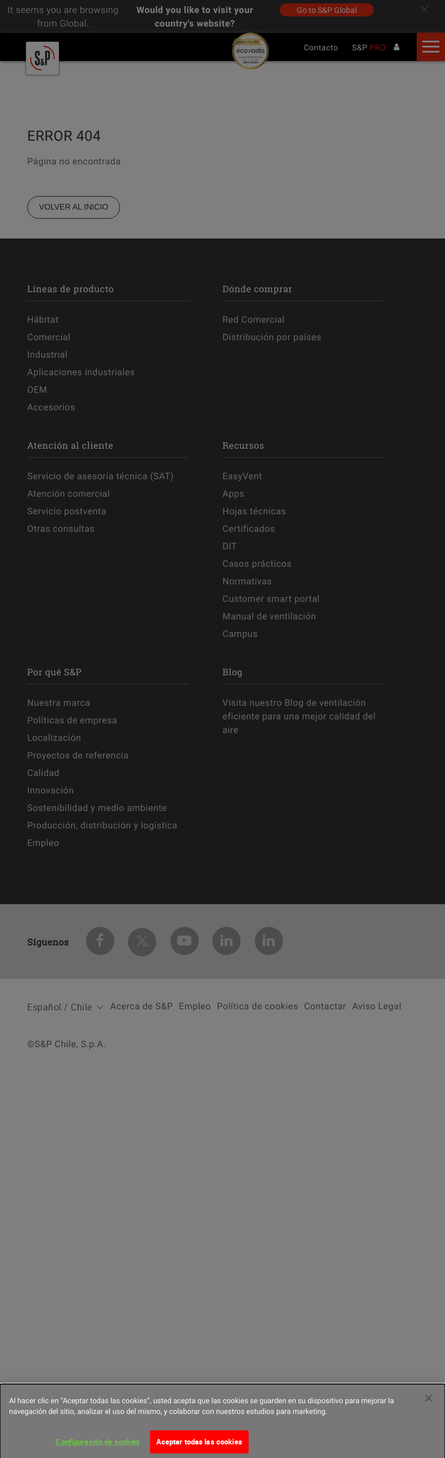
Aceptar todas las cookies (199, 1445)
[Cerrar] (428, 1402)
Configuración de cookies (97, 1445)
